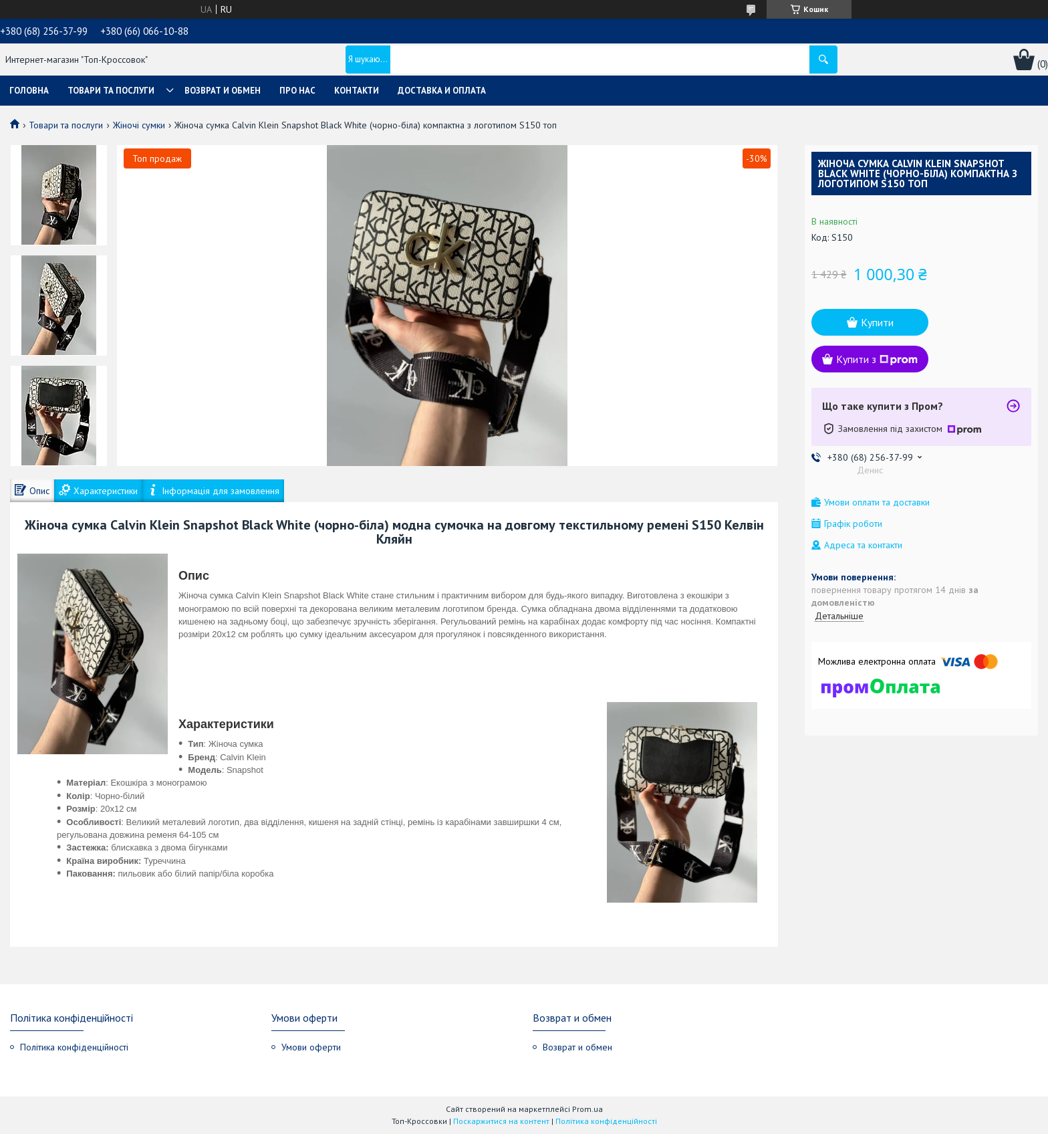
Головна (29, 90)
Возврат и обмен (222, 90)
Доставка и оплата (442, 90)
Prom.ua (587, 1109)
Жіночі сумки (139, 125)
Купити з (877, 359)
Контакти (356, 90)
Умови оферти (311, 1047)
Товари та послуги (111, 90)
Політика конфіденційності (74, 1047)
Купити (877, 322)
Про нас (297, 90)
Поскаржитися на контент (501, 1121)
